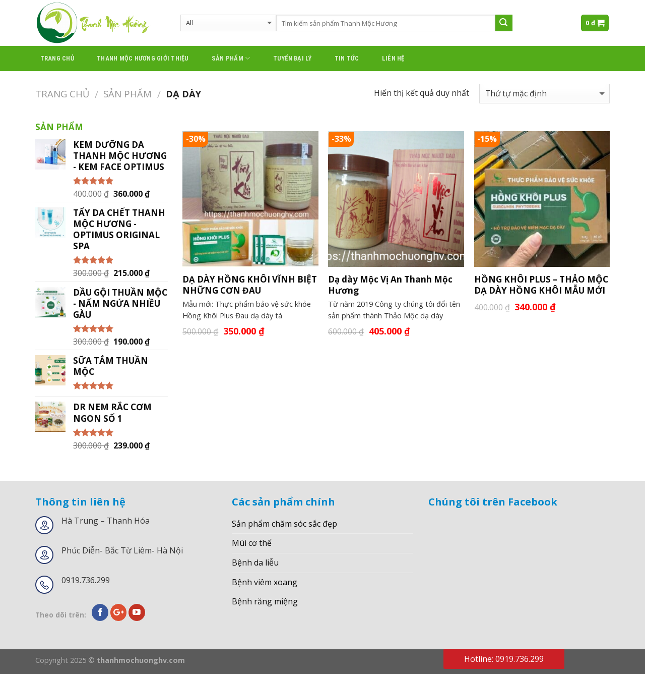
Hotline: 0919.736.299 (504, 658)
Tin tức (347, 58)
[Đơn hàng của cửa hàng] (544, 93)
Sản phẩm (231, 58)
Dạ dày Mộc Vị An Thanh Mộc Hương (390, 285)
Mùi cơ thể (252, 542)
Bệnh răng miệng (265, 601)
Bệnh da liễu (255, 562)
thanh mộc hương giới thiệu (143, 58)
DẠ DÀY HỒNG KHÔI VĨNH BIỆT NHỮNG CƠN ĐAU (249, 285)
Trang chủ (57, 58)
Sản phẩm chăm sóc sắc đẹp (284, 523)
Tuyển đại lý (292, 58)
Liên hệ (393, 58)
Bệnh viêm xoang (264, 582)
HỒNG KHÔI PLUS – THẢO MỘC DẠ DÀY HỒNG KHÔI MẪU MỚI (541, 285)
